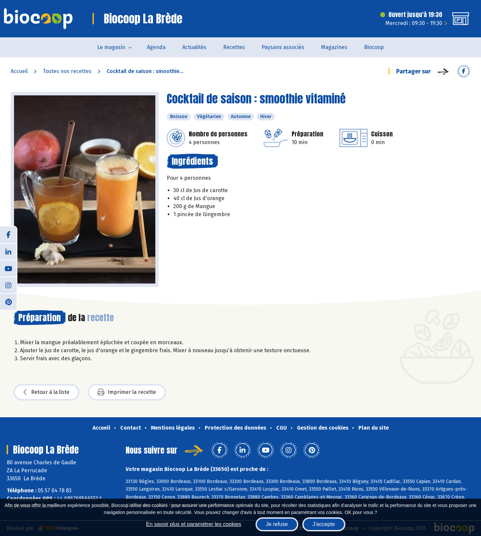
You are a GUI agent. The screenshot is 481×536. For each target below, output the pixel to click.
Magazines (334, 47)
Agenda (156, 47)
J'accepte (324, 524)
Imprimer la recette (127, 392)
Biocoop (374, 47)
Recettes (234, 47)
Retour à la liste (46, 392)
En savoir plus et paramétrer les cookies (193, 524)
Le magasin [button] (111, 47)
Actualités (194, 47)
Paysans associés (283, 47)
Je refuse (277, 524)
